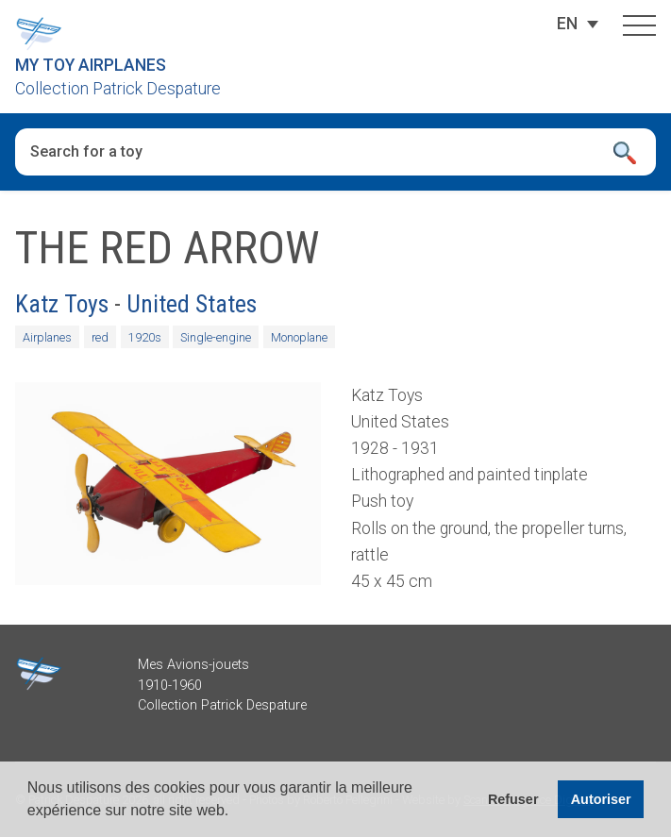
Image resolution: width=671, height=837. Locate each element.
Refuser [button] (513, 799)
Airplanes (47, 337)
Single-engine (215, 337)
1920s (144, 337)
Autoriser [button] (601, 799)
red (100, 337)
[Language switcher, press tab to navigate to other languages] (567, 23)
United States (191, 304)
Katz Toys (62, 304)
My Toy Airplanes (90, 65)
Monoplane (299, 337)
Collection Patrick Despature (118, 88)
